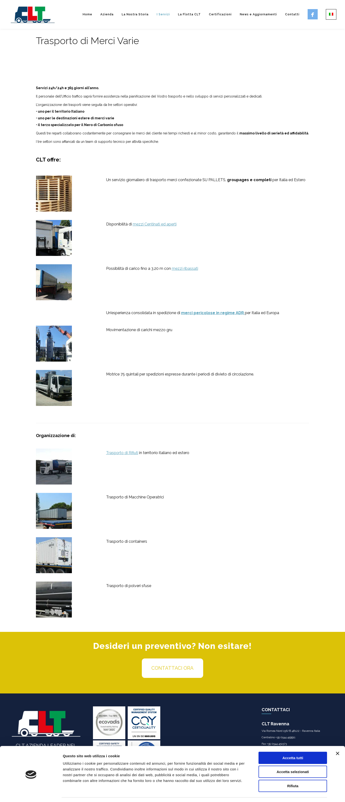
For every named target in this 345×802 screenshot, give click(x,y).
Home (87, 14)
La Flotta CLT (189, 14)
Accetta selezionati (292, 758)
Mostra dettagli (252, 792)
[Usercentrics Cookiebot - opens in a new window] (31, 792)
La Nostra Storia (135, 14)
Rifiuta (293, 771)
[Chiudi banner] (337, 739)
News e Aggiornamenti (258, 14)
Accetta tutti (292, 743)
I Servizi (163, 14)
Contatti (292, 14)
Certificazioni (220, 14)
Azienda (107, 14)
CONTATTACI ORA (172, 668)
